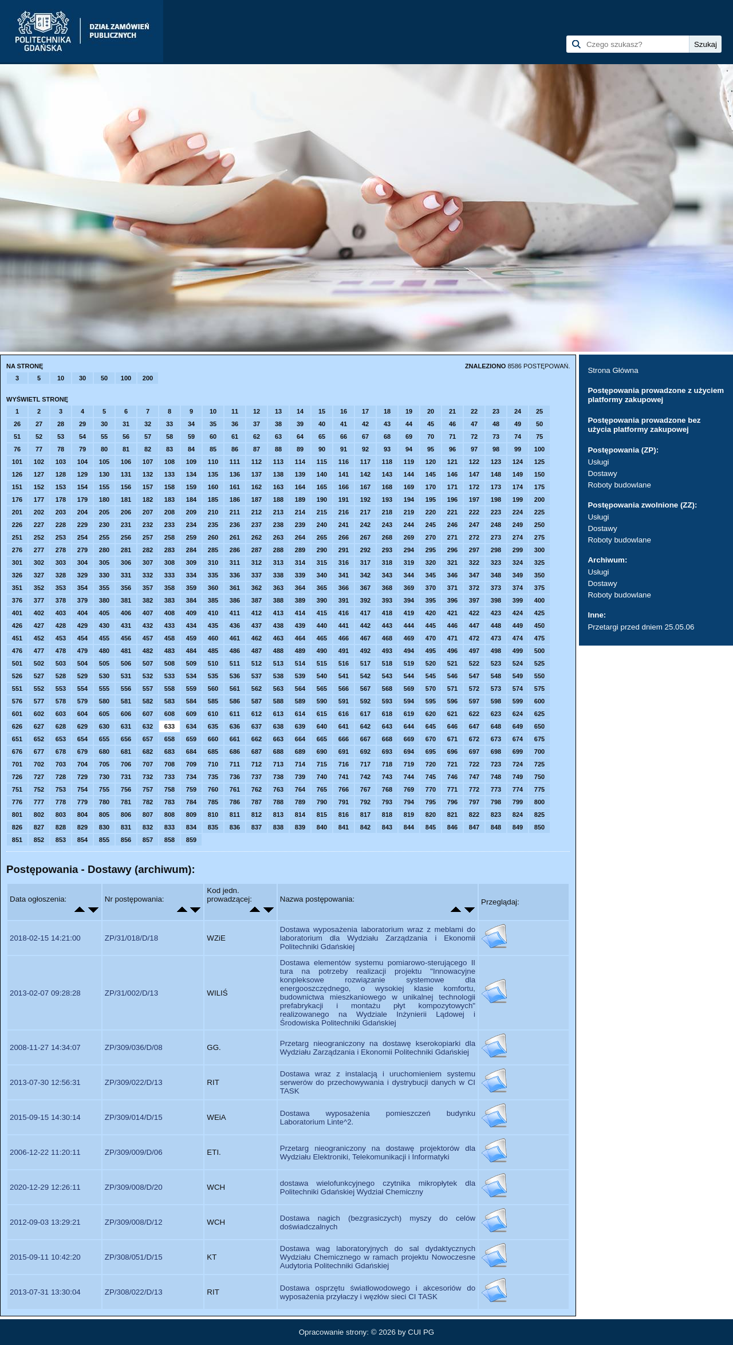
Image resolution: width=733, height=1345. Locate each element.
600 (539, 701)
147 (474, 474)
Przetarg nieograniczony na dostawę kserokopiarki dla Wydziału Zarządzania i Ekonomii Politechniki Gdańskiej (377, 1047)
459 (191, 638)
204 (82, 512)
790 (322, 802)
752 (39, 789)
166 (343, 486)
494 (409, 650)
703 (61, 764)
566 (343, 688)
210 (213, 512)
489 (300, 650)
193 (387, 499)
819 (409, 814)
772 (474, 789)
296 (452, 549)
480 (104, 650)
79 (82, 449)
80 (104, 449)
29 (82, 423)
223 (496, 512)
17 (365, 411)
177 (39, 499)
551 (17, 688)
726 (17, 776)
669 (409, 739)
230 (104, 524)
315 (322, 562)
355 (104, 587)
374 (518, 587)
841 (343, 827)
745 (430, 776)
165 (322, 486)
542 (365, 675)
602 (39, 713)
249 (518, 524)
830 (104, 827)
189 (300, 499)
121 (452, 461)
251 (17, 537)
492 (365, 650)
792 (365, 802)
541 (343, 675)
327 (39, 575)
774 (518, 789)
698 (496, 751)
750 (539, 776)
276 (17, 549)
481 (126, 650)
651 (17, 739)
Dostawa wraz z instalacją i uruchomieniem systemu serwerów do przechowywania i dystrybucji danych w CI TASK (377, 1082)
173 (496, 486)
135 (213, 474)
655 (104, 739)
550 (539, 675)
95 (430, 449)
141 (343, 474)
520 (430, 663)
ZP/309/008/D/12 (134, 1222)
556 (126, 688)
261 (235, 537)
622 (474, 713)
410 (213, 612)
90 (321, 449)
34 (191, 423)
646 (452, 726)
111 (235, 461)
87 (256, 449)
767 (365, 789)
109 (191, 461)
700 (539, 751)
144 (409, 474)
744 (409, 776)
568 (387, 688)
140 (322, 474)
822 (474, 814)
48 (495, 423)
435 (213, 625)
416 (343, 612)
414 (300, 612)
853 (61, 839)
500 (539, 650)
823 (496, 814)
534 (191, 675)
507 (148, 663)
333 (169, 575)
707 (148, 764)
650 (539, 726)
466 (343, 638)
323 (496, 562)
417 (365, 612)
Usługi (598, 462)
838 (278, 827)
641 (343, 726)
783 (169, 802)
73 (495, 436)
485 (213, 650)
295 (430, 549)
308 (169, 562)
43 (387, 423)
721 (452, 764)
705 (104, 764)
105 (104, 461)
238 (278, 524)
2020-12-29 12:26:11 (45, 1187)
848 (496, 827)
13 (278, 411)
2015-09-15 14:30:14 (45, 1117)
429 (82, 625)
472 (474, 638)
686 (235, 751)
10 (60, 378)
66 (343, 436)
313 (278, 562)
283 (169, 549)
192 (365, 499)
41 (343, 423)
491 (343, 650)
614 (300, 713)
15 (321, 411)
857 (148, 839)
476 (17, 650)
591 (343, 701)
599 (518, 701)
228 (61, 524)
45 (430, 423)
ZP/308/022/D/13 (134, 1292)
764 (300, 789)
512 (256, 663)
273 (496, 537)
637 (256, 726)
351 (17, 587)
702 (39, 764)
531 (126, 675)
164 (300, 486)
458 (169, 638)
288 (278, 549)
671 (452, 739)
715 (322, 764)
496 (452, 650)
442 (365, 625)
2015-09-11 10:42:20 (45, 1257)
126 (17, 474)
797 (474, 802)
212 (256, 512)
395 (430, 600)
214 (300, 512)
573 (496, 688)
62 (256, 436)
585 (213, 701)
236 (235, 524)
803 (61, 814)
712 (256, 764)
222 (474, 512)
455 (104, 638)
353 (61, 587)
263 (278, 537)
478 (61, 650)
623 (496, 713)
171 (452, 486)
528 (61, 675)
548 (496, 675)
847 (474, 827)
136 (235, 474)
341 (343, 575)
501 (17, 663)
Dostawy (602, 473)
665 (322, 739)
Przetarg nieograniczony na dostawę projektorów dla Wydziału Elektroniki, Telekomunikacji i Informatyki (377, 1152)
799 (518, 802)
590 (322, 701)
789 (300, 802)
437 (256, 625)
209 (191, 512)
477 (39, 650)
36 (234, 423)
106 (126, 461)
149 (518, 474)
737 (256, 776)
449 (518, 625)
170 (430, 486)
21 (452, 411)
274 (518, 537)
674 (518, 739)
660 (213, 739)
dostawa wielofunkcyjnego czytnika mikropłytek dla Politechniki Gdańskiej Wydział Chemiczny (377, 1187)
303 (61, 562)
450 (539, 625)
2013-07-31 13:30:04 (45, 1292)
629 (82, 726)
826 (17, 827)
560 (213, 688)
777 (39, 802)
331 (126, 575)
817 (365, 814)
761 (235, 789)
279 (82, 549)
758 (169, 789)
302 (39, 562)
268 (387, 537)
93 (387, 449)
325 (539, 562)
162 (256, 486)
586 (235, 701)
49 (517, 423)
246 (452, 524)
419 (409, 612)
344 (409, 575)
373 (496, 587)
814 (300, 814)
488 (278, 650)
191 (343, 499)
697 (474, 751)
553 (61, 688)
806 (126, 814)
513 (278, 663)
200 (148, 378)
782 (148, 802)
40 (321, 423)
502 (39, 663)
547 (474, 675)
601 (17, 713)
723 (496, 764)
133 (169, 474)
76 (17, 449)
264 (300, 537)
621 (452, 713)
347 (474, 575)
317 (365, 562)
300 (539, 549)
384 (191, 600)
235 (213, 524)
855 (104, 839)
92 (365, 449)
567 (365, 688)
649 (518, 726)
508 (169, 663)
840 (322, 827)
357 (148, 587)
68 (387, 436)
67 (365, 436)
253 (61, 537)
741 (343, 776)
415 (322, 612)
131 (126, 474)
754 (82, 789)
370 (430, 587)
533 (169, 675)
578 (61, 701)
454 (82, 638)
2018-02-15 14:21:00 (45, 938)
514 (300, 663)
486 (235, 650)
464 (300, 638)
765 (322, 789)
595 (430, 701)
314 (300, 562)
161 (235, 486)
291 (343, 549)
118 (387, 461)
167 (365, 486)
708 (169, 764)
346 (452, 575)
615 (322, 713)
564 (300, 688)
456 (126, 638)
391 (343, 600)
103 (61, 461)
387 (256, 600)
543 (387, 675)
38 (278, 423)
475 (539, 638)
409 (191, 612)
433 (169, 625)
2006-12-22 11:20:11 (45, 1152)
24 (517, 411)
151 (17, 486)
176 (17, 499)
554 (82, 688)
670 (430, 739)
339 (300, 575)
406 (126, 612)
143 (387, 474)
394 (409, 600)
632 (148, 726)
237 (256, 524)
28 (60, 423)
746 (452, 776)
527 (39, 675)
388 (278, 600)
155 (104, 486)
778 (61, 802)
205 (104, 512)
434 (191, 625)
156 (126, 486)
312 (256, 562)
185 (213, 499)
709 (191, 764)
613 (278, 713)
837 (256, 827)
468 (387, 638)
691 (343, 751)
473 (496, 638)
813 (278, 814)
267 (365, 537)
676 (17, 751)
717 (365, 764)
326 (17, 575)
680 (104, 751)
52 (39, 436)
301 (17, 562)
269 (409, 537)
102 (39, 461)
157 (148, 486)
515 (322, 663)
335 (213, 575)
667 (365, 739)
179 (82, 499)
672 (474, 739)
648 (496, 726)
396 (452, 600)
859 (191, 839)
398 (496, 600)
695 (430, 751)
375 (539, 587)
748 (496, 776)
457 (148, 638)
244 (409, 524)
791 (343, 802)
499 (518, 650)
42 (365, 423)
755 (104, 789)
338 (278, 575)
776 (17, 802)
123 (496, 461)
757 (148, 789)
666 (343, 739)
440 (322, 625)
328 (61, 575)
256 (126, 537)
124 (518, 461)
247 (474, 524)
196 (452, 499)
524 (518, 663)
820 (430, 814)
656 (126, 739)
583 (169, 701)
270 (430, 537)
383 (169, 600)
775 (539, 789)
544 (409, 675)
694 (409, 751)
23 (495, 411)
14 (300, 411)
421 (452, 612)
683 (169, 751)
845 (430, 827)
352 (39, 587)
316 (343, 562)
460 (213, 638)
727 (39, 776)
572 (474, 688)
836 (235, 827)
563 (278, 688)
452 (39, 638)
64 (300, 436)
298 (496, 549)
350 (539, 575)
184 (191, 499)
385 (213, 600)
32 (147, 423)
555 (104, 688)
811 (235, 814)
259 (191, 537)
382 (148, 600)
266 (343, 537)
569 (409, 688)
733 (169, 776)
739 (300, 776)
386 (235, 600)
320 (430, 562)
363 (278, 587)
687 (256, 751)
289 (300, 549)
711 (235, 764)
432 (148, 625)
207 (148, 512)
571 (452, 688)
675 (539, 739)
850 (539, 827)
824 (518, 814)
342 (365, 575)
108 (169, 461)
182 (148, 499)
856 (126, 839)
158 (169, 486)
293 (387, 549)
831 (126, 827)
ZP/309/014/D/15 (134, 1117)
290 (322, 549)
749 (518, 776)
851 (17, 839)
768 (387, 789)
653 (61, 739)
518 (387, 663)
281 (126, 549)
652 (39, 739)
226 (17, 524)
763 (278, 789)
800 (539, 802)
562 (256, 688)
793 (387, 802)
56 (126, 436)
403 (61, 612)
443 (387, 625)
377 (39, 600)
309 (191, 562)
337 (256, 575)
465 (322, 638)
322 (474, 562)
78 (60, 449)
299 (518, 549)
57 (147, 436)
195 (430, 499)
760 (213, 789)
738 (278, 776)
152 (39, 486)
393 (387, 600)
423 (496, 612)
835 (213, 827)
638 (278, 726)
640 (322, 726)
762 (256, 789)
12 (256, 411)
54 (82, 436)
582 (148, 701)
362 (256, 587)
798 (496, 802)
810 (213, 814)
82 (147, 449)
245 (430, 524)
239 (300, 524)
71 (452, 436)
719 (409, 764)
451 (17, 638)
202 (39, 512)
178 (61, 499)
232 (148, 524)
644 (409, 726)
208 (169, 512)
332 (148, 575)
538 (278, 675)
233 (169, 524)
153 (61, 486)
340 (322, 575)
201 (17, 512)
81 (126, 449)
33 (169, 423)
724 (518, 764)
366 (343, 587)
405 (104, 612)
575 (539, 688)
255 (104, 537)
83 (169, 449)
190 (322, 499)
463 (278, 638)
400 (539, 600)
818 (387, 814)
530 (104, 675)
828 (61, 827)
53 (60, 436)
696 (452, 751)
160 (213, 486)
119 (409, 461)
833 (169, 827)
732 (148, 776)
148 (496, 474)
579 (82, 701)
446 (452, 625)
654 (82, 739)
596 (452, 701)
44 (408, 423)
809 (191, 814)
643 (387, 726)
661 (235, 739)
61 (234, 436)
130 (104, 474)
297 (474, 549)
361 (235, 587)
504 (82, 663)
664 (300, 739)
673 (496, 739)
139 (300, 474)
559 (191, 688)
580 (104, 701)
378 (61, 600)
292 (365, 549)
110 (213, 461)
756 (126, 789)
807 (148, 814)
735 (213, 776)
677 (39, 751)
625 (539, 713)
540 (322, 675)
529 (82, 675)
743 (387, 776)
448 (496, 625)
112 (256, 461)
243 (387, 524)
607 (148, 713)
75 (539, 436)
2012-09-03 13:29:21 (45, 1222)
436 (235, 625)
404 (82, 612)
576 (17, 701)
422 (474, 612)
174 (518, 486)
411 (235, 612)
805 (104, 814)
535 (213, 675)
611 (235, 713)
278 (61, 549)
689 (300, 751)
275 (539, 537)
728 (61, 776)
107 (148, 461)
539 (300, 675)
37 (256, 423)
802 (39, 814)
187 (256, 499)
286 (235, 549)
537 (256, 675)
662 (256, 739)
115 (322, 461)
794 (409, 802)
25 (539, 411)
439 (300, 625)
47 (474, 423)
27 (39, 423)
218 (387, 512)
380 (104, 600)
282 (148, 549)
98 (495, 449)
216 (343, 512)
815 (322, 814)
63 (278, 436)
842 (365, 827)
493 (387, 650)
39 (300, 423)
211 (235, 512)
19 (408, 411)
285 (213, 549)
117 (365, 461)
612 (256, 713)
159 (191, 486)
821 (452, 814)
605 (104, 713)
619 (409, 713)
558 (169, 688)
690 (322, 751)
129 (82, 474)
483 (169, 650)
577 (39, 701)
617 (365, 713)
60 (213, 436)
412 (256, 612)
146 (452, 474)
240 (322, 524)
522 (474, 663)
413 (278, 612)
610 (213, 713)
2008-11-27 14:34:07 (45, 1047)
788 (278, 802)
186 (235, 499)
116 (343, 461)
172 (474, 486)
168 (387, 486)
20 (430, 411)
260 (213, 537)
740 (322, 776)
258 (169, 537)
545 (430, 675)
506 (126, 663)
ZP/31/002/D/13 (131, 993)
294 (409, 549)
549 (518, 675)
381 (126, 600)
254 (82, 537)
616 (343, 713)
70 (430, 436)
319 (409, 562)
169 (409, 486)
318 (387, 562)
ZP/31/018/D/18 (131, 938)
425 (539, 612)
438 (278, 625)
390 (322, 600)
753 (61, 789)
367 (365, 587)
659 (191, 739)
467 (365, 638)
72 (474, 436)
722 (474, 764)
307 (148, 562)
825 (539, 814)
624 (518, 713)
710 (213, 764)
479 (82, 650)
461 (235, 638)
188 (278, 499)
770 (430, 789)
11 (234, 411)
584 (191, 701)
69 (408, 436)
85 (213, 449)
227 (39, 524)
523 (496, 663)
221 (452, 512)
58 (169, 436)
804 (82, 814)
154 (82, 486)
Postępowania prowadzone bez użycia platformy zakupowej (644, 425)
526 (17, 675)
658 (169, 739)
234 (191, 524)
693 (387, 751)
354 (82, 587)
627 (39, 726)
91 (343, 449)
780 (104, 802)
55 (104, 436)
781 (126, 802)
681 (126, 751)
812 (256, 814)
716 (343, 764)
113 (278, 461)
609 (191, 713)
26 (17, 423)
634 (191, 726)
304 (82, 562)
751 (17, 789)
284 (191, 549)
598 (496, 701)
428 (61, 625)
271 (452, 537)
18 (387, 411)
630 (104, 726)
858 (169, 839)
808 (169, 814)
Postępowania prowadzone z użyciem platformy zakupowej (656, 395)
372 (474, 587)
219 (409, 512)
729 (82, 776)
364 (300, 587)
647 (474, 726)
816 (343, 814)
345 (430, 575)
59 (191, 436)
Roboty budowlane (619, 485)
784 (191, 802)
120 (430, 461)
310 (213, 562)
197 (474, 499)
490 (322, 650)
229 (82, 524)
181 (126, 499)
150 (539, 474)
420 (430, 612)
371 (452, 587)
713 (278, 764)
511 (235, 663)
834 (191, 827)
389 (300, 600)
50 (104, 378)
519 (409, 663)
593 (387, 701)
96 (452, 449)
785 (213, 802)
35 (213, 423)
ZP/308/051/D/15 (134, 1257)
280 (104, 549)
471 (452, 638)
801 (17, 814)
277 (39, 549)
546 (452, 675)
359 (191, 587)
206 (126, 512)
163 (278, 486)
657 (148, 739)
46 (452, 423)
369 (409, 587)
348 (496, 575)
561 (235, 688)
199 (518, 499)
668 (387, 739)
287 (256, 549)
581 (126, 701)
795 (430, 802)
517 (365, 663)
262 (256, 537)
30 (82, 378)
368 (387, 587)
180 (104, 499)
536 (235, 675)
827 (39, 827)
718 (387, 764)
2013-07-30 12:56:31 (45, 1082)
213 (278, 512)
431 (126, 625)
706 (126, 764)
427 (39, 625)
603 (61, 713)
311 (235, 562)
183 (169, 499)
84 (191, 449)
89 (300, 449)
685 (213, 751)
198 (496, 499)
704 (82, 764)
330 (104, 575)
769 (409, 789)
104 (82, 461)
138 (278, 474)
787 (256, 802)
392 (365, 600)
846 (452, 827)
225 (539, 512)
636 (235, 726)
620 (430, 713)
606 (126, 713)
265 (322, 537)
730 (104, 776)
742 (365, 776)
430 (104, 625)
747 (474, 776)
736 (235, 776)
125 (539, 461)
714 (300, 764)
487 (256, 650)
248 (496, 524)
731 (126, 776)
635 (213, 726)
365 (322, 587)
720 (430, 764)
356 (126, 587)
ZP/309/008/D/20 (134, 1187)
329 (82, 575)
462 (256, 638)
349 (518, 575)
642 (365, 726)
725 (539, 764)
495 (430, 650)
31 (126, 423)
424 (518, 612)
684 (191, 751)
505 (104, 663)
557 (148, 688)
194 (409, 499)
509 (191, 663)
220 (430, 512)
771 (452, 789)
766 (343, 789)
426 (17, 625)
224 (518, 512)
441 (343, 625)
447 (474, 625)
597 (474, 701)
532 (148, 675)
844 (409, 827)
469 (409, 638)
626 (17, 726)
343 (387, 575)
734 (191, 776)
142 (365, 474)
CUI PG (421, 1332)
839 (300, 827)
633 (169, 726)
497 (474, 650)
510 (213, 663)
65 (321, 436)
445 (430, 625)
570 (430, 688)
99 (517, 449)
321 (452, 562)
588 (278, 701)
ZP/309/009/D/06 (134, 1152)
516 (343, 663)
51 (17, 436)
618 (387, 713)
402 (39, 612)
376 (17, 600)
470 (430, 638)
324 (518, 562)
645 (430, 726)
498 (496, 650)
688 (278, 751)
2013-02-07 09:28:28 (45, 993)
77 (39, 449)
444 (409, 625)
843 (387, 827)
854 (82, 839)
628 (61, 726)
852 (39, 839)
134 (191, 474)
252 (39, 537)
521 (452, 663)
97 (474, 449)
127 (39, 474)
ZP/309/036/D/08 (134, 1047)
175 (539, 486)
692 (365, 751)
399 (518, 600)
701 (17, 764)
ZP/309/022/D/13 (134, 1082)
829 (82, 827)
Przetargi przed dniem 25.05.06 (641, 627)
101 (17, 461)
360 (213, 587)
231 (126, 524)
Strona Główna (613, 370)
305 (104, 562)
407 (148, 612)
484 (191, 650)
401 (17, 612)
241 (343, 524)
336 (235, 575)
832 (148, 827)
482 (148, 650)
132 (148, 474)
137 (256, 474)
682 (148, 751)
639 (300, 726)
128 (61, 474)
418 (387, 612)
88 (278, 449)
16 (343, 411)
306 (126, 562)
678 (61, 751)
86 (234, 449)
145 (430, 474)
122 (474, 461)
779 (82, 802)
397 (474, 600)
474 (518, 638)
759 (191, 789)
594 (409, 701)
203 (61, 512)
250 (539, 524)
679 (82, 751)
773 (496, 789)
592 (365, 701)
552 (39, 688)
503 (61, 663)
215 (322, 512)
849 (518, 827)
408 (169, 612)
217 (365, 512)
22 (474, 411)
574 (518, 688)
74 (517, 436)
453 (61, 638)
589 (300, 701)
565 (322, 688)
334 (191, 575)
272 (474, 537)
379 (82, 600)
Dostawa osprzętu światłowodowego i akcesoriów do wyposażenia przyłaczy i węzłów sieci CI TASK (377, 1292)
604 (82, 713)
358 (169, 587)
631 (126, 726)
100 (126, 378)
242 (365, 524)
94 (408, 449)
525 (539, 663)
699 (518, 751)
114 (300, 461)
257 (148, 537)
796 (452, 802)
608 (169, 713)
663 (278, 739)
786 (235, 802)
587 (256, 701)
